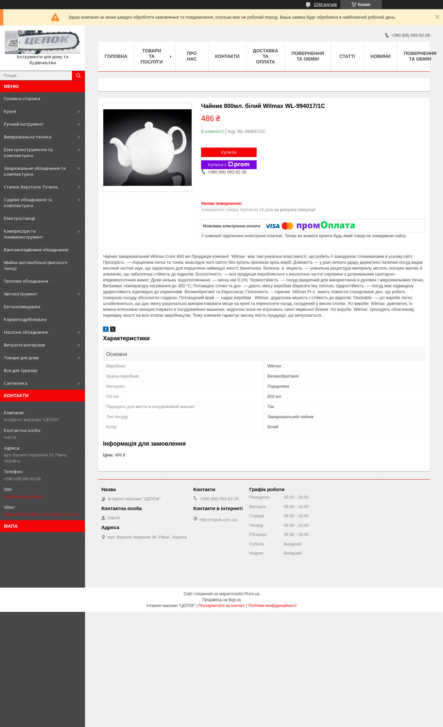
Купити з (228, 165)
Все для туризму (21, 370)
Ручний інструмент (23, 124)
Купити (228, 152)
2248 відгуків (325, 4)
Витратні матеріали (24, 345)
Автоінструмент (20, 294)
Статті (347, 56)
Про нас (192, 56)
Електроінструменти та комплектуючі (28, 152)
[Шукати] (78, 75)
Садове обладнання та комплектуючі (28, 202)
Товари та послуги (151, 56)
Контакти (227, 56)
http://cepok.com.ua (23, 496)
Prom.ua (252, 594)
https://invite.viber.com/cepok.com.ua (41, 514)
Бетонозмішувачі (22, 307)
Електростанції (19, 218)
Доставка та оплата (265, 56)
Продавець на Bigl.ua (221, 599)
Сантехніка (15, 383)
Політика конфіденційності (272, 605)
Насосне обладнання (26, 332)
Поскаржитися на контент (221, 605)
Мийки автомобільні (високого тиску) (36, 265)
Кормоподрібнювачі (25, 319)
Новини (380, 56)
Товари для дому (21, 358)
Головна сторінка (22, 98)
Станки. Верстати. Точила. (31, 187)
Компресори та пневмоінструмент (23, 234)
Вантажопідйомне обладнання (36, 250)
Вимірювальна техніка (27, 137)
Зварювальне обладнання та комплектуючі (35, 171)
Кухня (10, 111)
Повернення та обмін (308, 56)
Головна (116, 56)
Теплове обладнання (26, 281)
